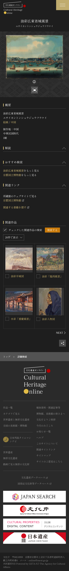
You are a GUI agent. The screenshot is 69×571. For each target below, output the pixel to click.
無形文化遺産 (10, 458)
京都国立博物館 (12, 175)
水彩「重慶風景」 (21, 319)
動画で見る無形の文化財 (16, 464)
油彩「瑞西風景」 (52, 276)
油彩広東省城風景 (13, 170)
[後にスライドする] (61, 332)
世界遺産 (8, 452)
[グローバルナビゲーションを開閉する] (62, 5)
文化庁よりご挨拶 (46, 419)
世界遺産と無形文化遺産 (16, 419)
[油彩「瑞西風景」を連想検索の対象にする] (38, 276)
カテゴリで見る (11, 413)
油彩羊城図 (17, 276)
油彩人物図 (48, 319)
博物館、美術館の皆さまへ (50, 413)
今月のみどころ (44, 425)
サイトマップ (43, 455)
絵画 (5, 122)
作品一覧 (8, 407)
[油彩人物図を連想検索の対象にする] (38, 319)
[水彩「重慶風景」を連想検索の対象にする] (7, 319)
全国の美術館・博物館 (15, 425)
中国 (13, 122)
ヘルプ (40, 437)
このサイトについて (47, 443)
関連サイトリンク (46, 449)
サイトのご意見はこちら (49, 461)
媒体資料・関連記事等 (48, 407)
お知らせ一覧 (43, 431)
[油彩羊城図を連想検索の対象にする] (7, 276)
